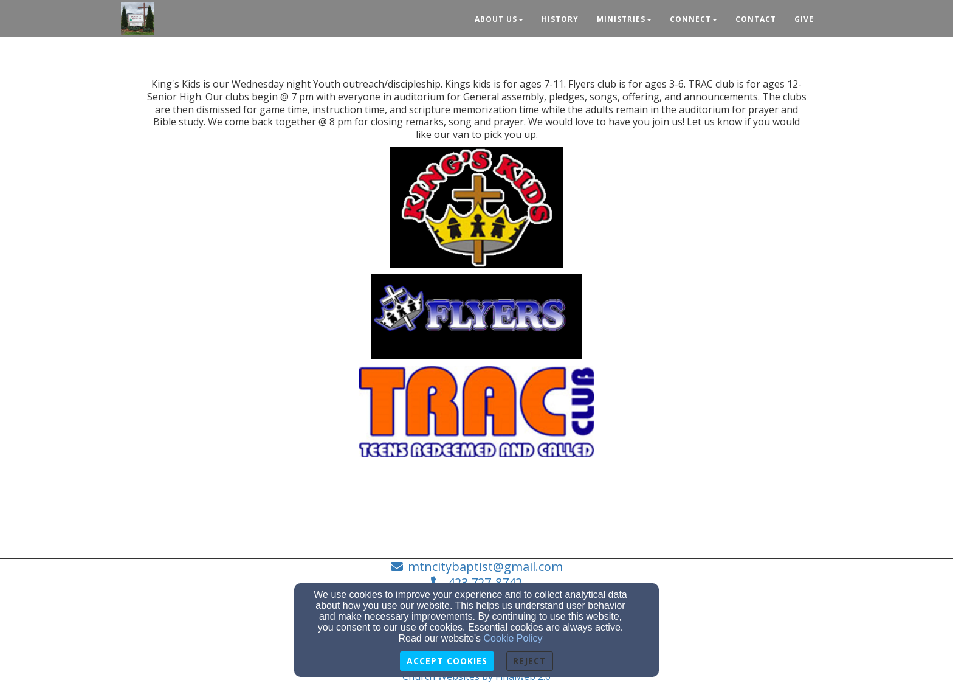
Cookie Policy (513, 638)
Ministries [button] (624, 19)
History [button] (560, 19)
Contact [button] (755, 19)
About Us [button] (499, 19)
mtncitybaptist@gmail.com (485, 566)
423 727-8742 (485, 582)
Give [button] (804, 19)
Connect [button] (693, 19)
